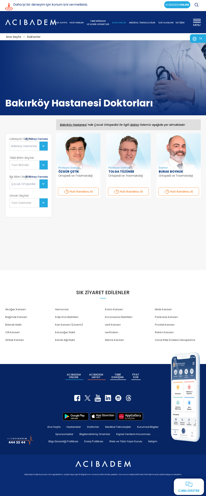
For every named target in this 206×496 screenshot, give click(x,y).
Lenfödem (111, 332)
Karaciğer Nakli (65, 332)
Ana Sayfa (54, 426)
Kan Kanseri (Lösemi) (69, 325)
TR (200, 38)
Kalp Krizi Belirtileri (66, 317)
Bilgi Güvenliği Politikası (63, 441)
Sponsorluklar (64, 434)
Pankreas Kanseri (166, 317)
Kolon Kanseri (114, 309)
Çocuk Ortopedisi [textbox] (23, 184)
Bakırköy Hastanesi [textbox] (24, 146)
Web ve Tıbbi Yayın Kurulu (125, 441)
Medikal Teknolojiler (118, 426)
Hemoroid (61, 309)
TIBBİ (117, 375)
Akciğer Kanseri (15, 309)
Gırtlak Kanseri (14, 340)
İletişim (152, 441)
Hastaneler (74, 426)
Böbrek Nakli (13, 325)
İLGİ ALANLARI (166, 22)
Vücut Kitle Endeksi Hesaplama (175, 340)
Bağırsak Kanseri (16, 317)
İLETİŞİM (180, 22)
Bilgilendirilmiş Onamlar (94, 434)
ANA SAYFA (61, 22)
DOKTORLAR (119, 22)
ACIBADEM (177, 5)
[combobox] (29, 146)
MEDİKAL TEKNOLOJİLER (142, 22)
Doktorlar (93, 426)
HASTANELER (77, 22)
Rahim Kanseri (164, 332)
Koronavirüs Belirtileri (118, 317)
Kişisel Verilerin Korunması (133, 434)
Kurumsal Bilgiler (148, 426)
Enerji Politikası (93, 441)
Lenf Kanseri (113, 325)
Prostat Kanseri (165, 325)
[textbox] (21, 165)
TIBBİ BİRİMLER (98, 22)
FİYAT (135, 375)
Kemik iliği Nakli (65, 340)
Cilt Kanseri (12, 332)
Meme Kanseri (114, 340)
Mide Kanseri (163, 309)
